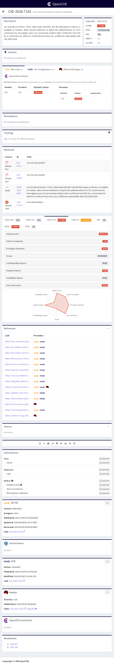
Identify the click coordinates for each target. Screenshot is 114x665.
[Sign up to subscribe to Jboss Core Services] (104, 489)
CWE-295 (14, 647)
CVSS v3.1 (33, 219)
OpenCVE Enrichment (16, 76)
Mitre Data (13, 69)
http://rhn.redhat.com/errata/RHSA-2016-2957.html (28, 352)
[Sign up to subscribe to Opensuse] (104, 469)
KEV (101, 219)
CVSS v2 (81, 219)
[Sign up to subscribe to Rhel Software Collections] (104, 493)
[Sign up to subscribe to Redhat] (104, 480)
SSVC (30, 226)
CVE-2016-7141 (19, 11)
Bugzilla (32, 608)
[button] (3, 11)
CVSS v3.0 (56, 219)
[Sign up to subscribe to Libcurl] (104, 462)
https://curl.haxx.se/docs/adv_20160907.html (25, 387)
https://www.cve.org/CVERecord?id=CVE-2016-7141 (28, 415)
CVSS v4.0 (12, 219)
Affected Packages (71, 69)
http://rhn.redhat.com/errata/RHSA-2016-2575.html (28, 347)
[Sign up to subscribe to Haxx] (104, 458)
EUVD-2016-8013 (19, 190)
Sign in (6, 138)
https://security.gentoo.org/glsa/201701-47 (25, 409)
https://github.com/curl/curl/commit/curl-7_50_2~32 (29, 392)
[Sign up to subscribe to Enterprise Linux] (104, 485)
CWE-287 (14, 644)
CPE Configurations (40, 69)
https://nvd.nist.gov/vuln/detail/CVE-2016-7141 (26, 404)
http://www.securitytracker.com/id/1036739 (25, 369)
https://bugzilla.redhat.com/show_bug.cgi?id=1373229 (30, 381)
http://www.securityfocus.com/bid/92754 (24, 364)
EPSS (12, 226)
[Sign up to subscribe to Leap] (104, 474)
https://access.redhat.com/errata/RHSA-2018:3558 (28, 375)
